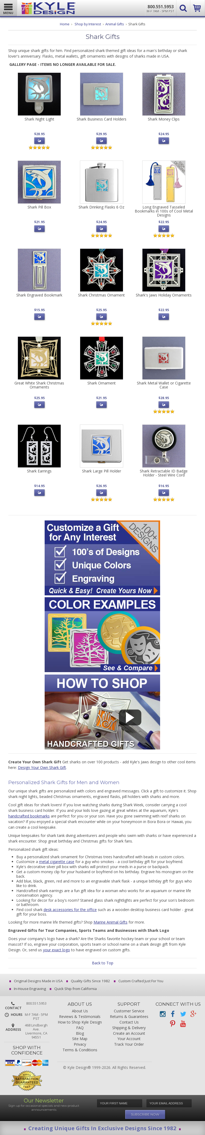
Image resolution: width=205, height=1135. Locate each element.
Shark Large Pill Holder (101, 471)
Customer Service (129, 1011)
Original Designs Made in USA (36, 980)
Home (64, 24)
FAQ (80, 1028)
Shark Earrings (39, 471)
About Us (80, 1011)
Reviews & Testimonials (79, 1016)
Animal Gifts (114, 24)
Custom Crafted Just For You (139, 980)
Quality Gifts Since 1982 (88, 980)
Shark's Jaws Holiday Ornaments (164, 295)
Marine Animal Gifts (110, 922)
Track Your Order (129, 1044)
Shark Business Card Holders (101, 119)
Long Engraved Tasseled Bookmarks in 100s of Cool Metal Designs (164, 211)
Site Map (79, 1039)
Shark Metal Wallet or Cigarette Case (164, 385)
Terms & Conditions (80, 1050)
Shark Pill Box (39, 207)
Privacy (80, 1044)
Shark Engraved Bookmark (39, 295)
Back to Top (102, 962)
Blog (80, 1033)
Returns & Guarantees (129, 1016)
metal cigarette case (56, 861)
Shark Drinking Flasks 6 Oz (101, 207)
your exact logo (56, 949)
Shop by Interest (88, 24)
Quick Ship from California (74, 988)
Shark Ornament (101, 383)
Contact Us (129, 1022)
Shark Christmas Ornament (101, 295)
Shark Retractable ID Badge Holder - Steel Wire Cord (164, 473)
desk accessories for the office (70, 909)
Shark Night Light (39, 119)
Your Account (129, 1039)
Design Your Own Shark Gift (42, 767)
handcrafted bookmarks (29, 816)
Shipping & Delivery (129, 1028)
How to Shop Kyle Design (80, 1022)
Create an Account (129, 1033)
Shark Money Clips (164, 119)
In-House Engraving (28, 988)
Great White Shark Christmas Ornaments (39, 385)
